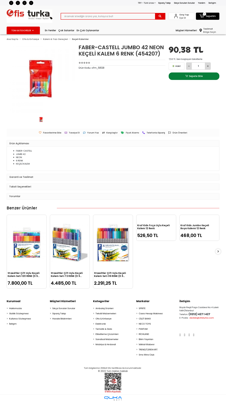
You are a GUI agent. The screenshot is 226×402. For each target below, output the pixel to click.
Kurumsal (13, 301)
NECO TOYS (145, 323)
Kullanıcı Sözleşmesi (20, 318)
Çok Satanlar (66, 30)
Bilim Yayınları (146, 339)
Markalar (143, 301)
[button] (208, 16)
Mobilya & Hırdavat (106, 344)
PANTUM (143, 329)
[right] (219, 251)
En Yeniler (50, 30)
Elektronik (101, 323)
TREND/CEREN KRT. (148, 349)
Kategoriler (101, 301)
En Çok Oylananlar (88, 30)
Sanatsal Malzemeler (107, 339)
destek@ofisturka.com (201, 317)
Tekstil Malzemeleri (106, 313)
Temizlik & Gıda (104, 329)
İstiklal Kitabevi (146, 344)
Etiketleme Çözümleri (107, 334)
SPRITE (142, 308)
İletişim (212, 2)
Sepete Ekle (194, 76)
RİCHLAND (144, 334)
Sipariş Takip (164, 2)
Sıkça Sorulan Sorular (184, 2)
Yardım (201, 2)
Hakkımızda (15, 308)
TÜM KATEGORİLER (22, 30)
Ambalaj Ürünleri (104, 308)
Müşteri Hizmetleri (186, 30)
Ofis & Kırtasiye (104, 318)
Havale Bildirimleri (62, 318)
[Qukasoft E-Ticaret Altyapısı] (113, 398)
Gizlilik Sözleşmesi (19, 313)
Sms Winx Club (146, 354)
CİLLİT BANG (145, 318)
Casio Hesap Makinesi (151, 313)
